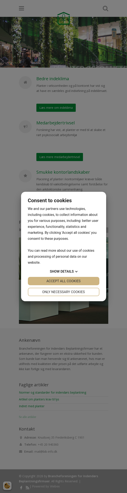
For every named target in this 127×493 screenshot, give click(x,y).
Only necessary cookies (63, 292)
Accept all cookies (63, 281)
